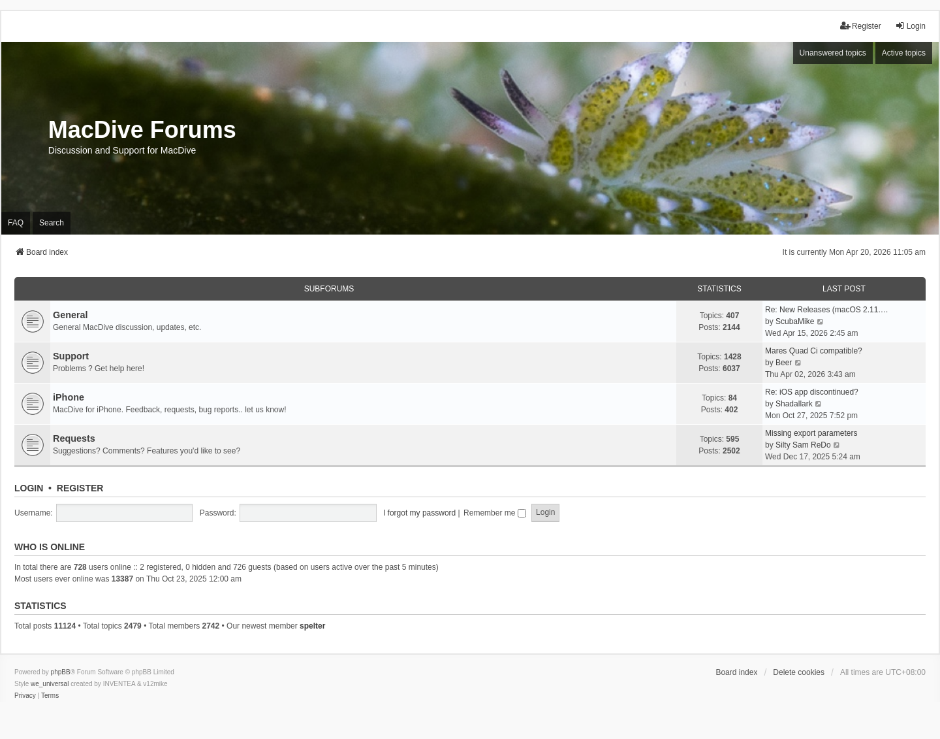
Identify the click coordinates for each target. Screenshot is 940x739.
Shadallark (794, 403)
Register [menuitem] (860, 26)
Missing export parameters (811, 433)
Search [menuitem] (51, 222)
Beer (784, 362)
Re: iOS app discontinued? (811, 392)
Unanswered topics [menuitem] (833, 52)
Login (28, 488)
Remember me (494, 512)
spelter (312, 626)
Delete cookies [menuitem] (798, 672)
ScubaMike (795, 321)
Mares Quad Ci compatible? (813, 350)
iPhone (68, 397)
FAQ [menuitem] (16, 222)
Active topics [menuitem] (904, 52)
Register (80, 488)
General (70, 315)
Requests (74, 438)
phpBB (60, 672)
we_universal (50, 683)
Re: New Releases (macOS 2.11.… (826, 309)
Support (71, 356)
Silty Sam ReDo (803, 445)
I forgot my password (419, 512)
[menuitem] (25, 696)
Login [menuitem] (910, 26)
